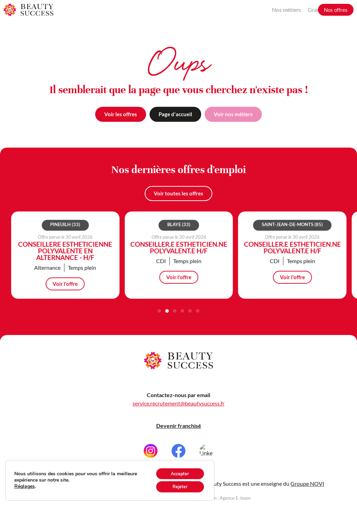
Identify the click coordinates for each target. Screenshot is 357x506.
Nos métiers (245, 9)
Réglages (24, 485)
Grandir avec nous (289, 9)
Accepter (177, 471)
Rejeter (177, 486)
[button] (159, 311)
